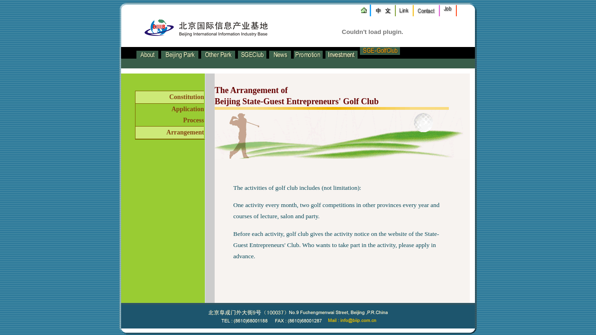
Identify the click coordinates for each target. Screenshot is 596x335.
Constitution (186, 97)
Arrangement (185, 132)
